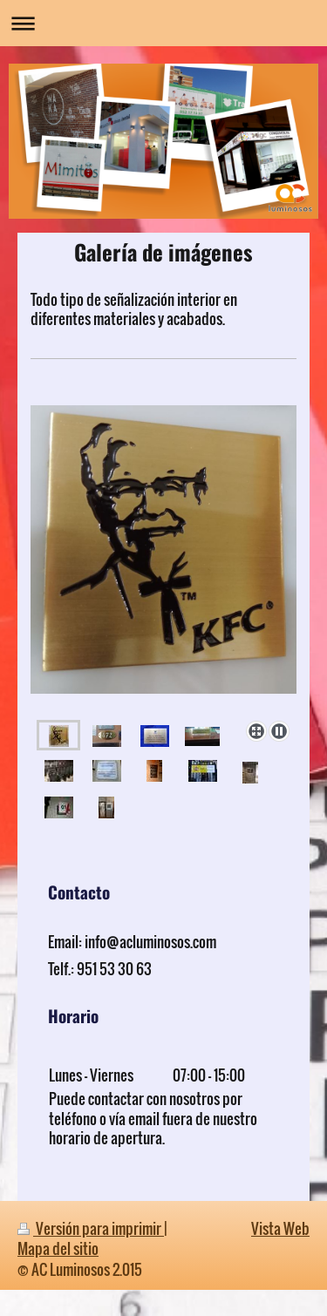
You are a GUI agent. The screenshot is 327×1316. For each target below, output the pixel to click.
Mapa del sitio (58, 1248)
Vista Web (280, 1228)
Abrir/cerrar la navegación (163, 23)
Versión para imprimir (90, 1228)
